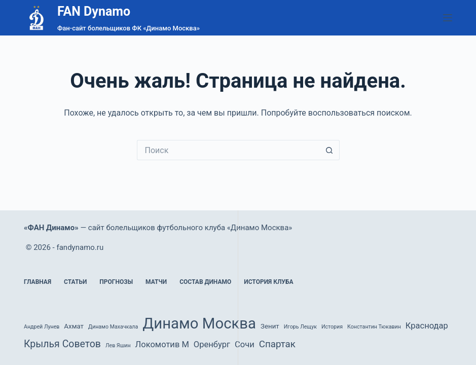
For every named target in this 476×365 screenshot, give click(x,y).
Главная (37, 281)
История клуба (268, 281)
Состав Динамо (205, 281)
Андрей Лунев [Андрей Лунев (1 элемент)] (41, 326)
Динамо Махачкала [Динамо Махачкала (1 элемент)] (113, 326)
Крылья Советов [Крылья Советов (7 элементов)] (62, 344)
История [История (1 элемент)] (332, 326)
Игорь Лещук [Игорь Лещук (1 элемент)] (300, 326)
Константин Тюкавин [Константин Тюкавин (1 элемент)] (374, 326)
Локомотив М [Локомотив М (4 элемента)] (162, 344)
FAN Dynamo (93, 11)
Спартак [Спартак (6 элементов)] (277, 344)
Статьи (75, 281)
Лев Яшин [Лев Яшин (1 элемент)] (118, 345)
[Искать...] (228, 150)
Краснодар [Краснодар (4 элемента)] (427, 326)
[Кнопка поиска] (329, 150)
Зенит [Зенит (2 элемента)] (270, 326)
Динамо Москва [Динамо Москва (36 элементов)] (199, 323)
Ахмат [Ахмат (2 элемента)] (74, 326)
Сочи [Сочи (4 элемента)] (244, 344)
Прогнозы (116, 281)
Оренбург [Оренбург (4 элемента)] (212, 344)
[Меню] (447, 17)
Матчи (156, 281)
